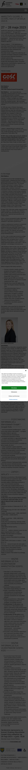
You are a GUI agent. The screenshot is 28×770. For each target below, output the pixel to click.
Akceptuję (14, 387)
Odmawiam (14, 392)
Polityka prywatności (13, 399)
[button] (26, 370)
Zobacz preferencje (14, 396)
